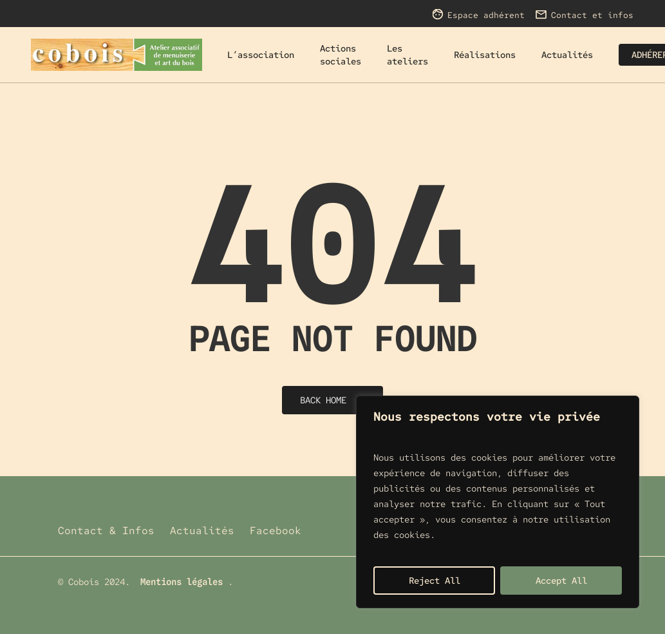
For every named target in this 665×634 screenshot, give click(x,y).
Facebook (275, 530)
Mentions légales (181, 582)
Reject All (434, 580)
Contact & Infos (106, 530)
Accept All (561, 580)
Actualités (202, 530)
